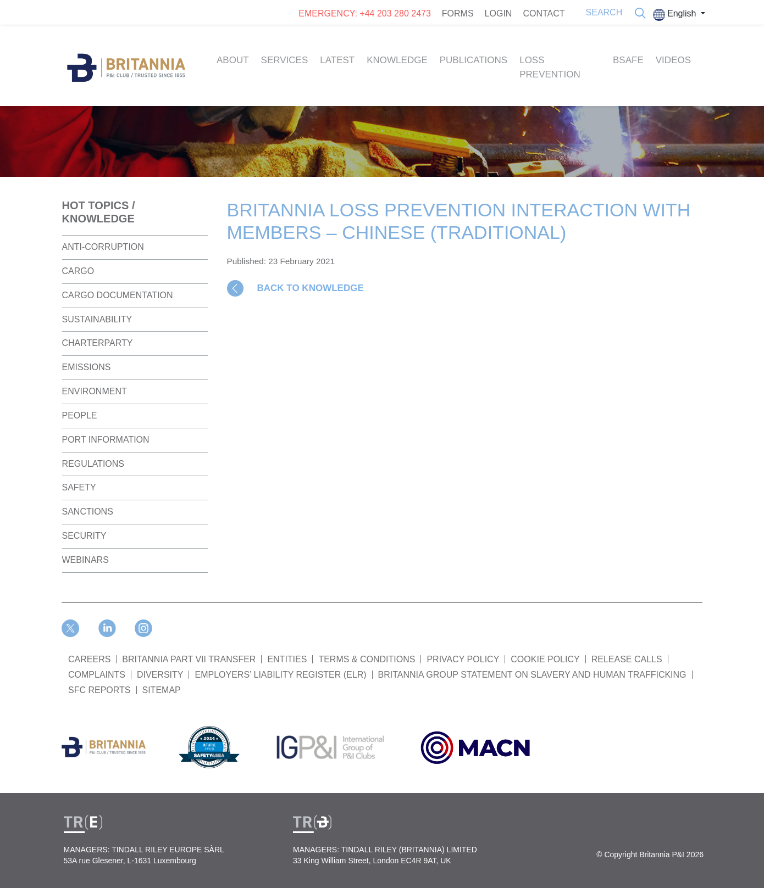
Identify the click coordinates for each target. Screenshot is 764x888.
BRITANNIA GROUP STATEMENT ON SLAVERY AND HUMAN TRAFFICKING (532, 675)
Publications (473, 60)
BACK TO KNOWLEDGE (310, 288)
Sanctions (87, 511)
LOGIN (498, 13)
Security (84, 535)
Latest (337, 60)
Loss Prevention (549, 67)
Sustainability (97, 319)
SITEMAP (161, 690)
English (676, 15)
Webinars (85, 560)
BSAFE (628, 60)
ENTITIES (287, 659)
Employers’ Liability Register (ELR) (280, 675)
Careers (89, 659)
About (233, 60)
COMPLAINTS (96, 675)
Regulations (93, 463)
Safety (79, 487)
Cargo (78, 271)
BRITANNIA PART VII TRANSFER (189, 659)
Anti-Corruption (103, 247)
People (79, 415)
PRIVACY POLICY (463, 659)
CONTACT (543, 13)
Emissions (86, 367)
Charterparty (97, 343)
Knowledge (397, 60)
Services (284, 60)
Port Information (106, 439)
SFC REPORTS (99, 690)
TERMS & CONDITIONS (366, 659)
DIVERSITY (160, 675)
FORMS (458, 13)
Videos (673, 60)
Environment (94, 391)
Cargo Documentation (117, 295)
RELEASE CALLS (626, 659)
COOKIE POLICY (545, 659)
